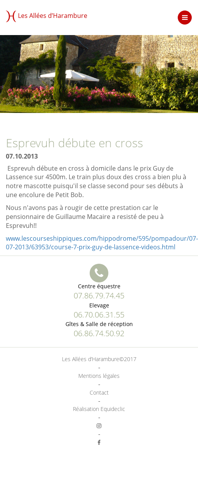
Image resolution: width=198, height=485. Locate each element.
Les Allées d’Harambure (46, 16)
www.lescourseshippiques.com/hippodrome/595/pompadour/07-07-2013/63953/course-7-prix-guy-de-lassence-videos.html (102, 243)
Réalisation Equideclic (99, 409)
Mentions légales (99, 375)
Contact (99, 392)
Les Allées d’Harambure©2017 (99, 359)
